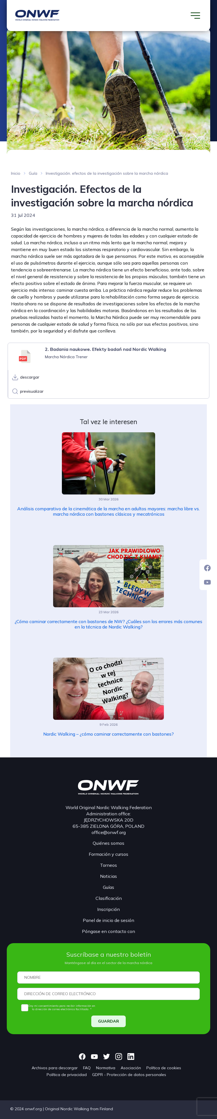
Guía (33, 173)
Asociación (131, 1067)
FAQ (87, 1067)
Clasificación (109, 898)
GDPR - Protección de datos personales (129, 1074)
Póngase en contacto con (108, 931)
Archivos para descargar (55, 1067)
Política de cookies (163, 1067)
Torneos (108, 865)
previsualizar (32, 391)
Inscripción (108, 909)
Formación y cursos (108, 854)
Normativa (105, 1067)
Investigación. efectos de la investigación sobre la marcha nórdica (107, 173)
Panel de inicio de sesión (108, 920)
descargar (29, 377)
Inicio (15, 173)
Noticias (108, 876)
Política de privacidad (67, 1074)
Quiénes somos (108, 843)
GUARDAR (108, 1021)
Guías (108, 887)
